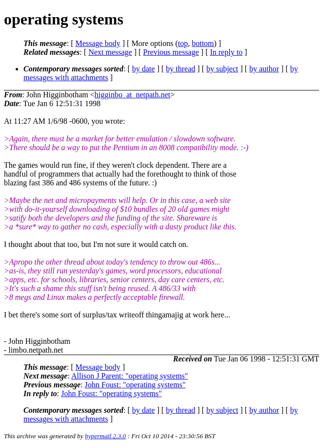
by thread (180, 69)
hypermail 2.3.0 (105, 436)
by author (264, 69)
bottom (203, 43)
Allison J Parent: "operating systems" (129, 376)
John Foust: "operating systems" (135, 385)
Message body (97, 43)
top (183, 43)
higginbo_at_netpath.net (132, 94)
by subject (222, 69)
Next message (110, 52)
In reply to (226, 52)
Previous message (171, 52)
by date (143, 69)
